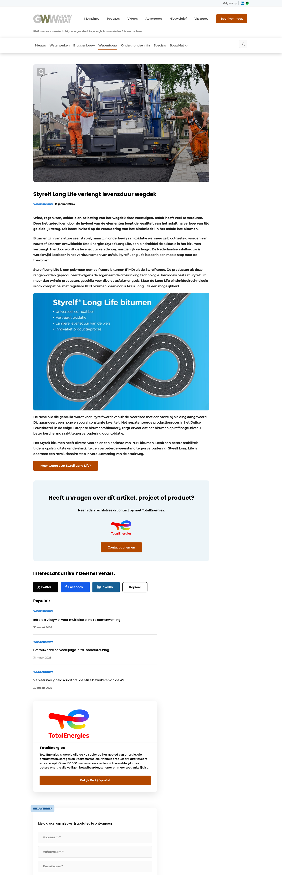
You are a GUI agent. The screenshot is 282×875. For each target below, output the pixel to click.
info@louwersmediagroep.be (225, 820)
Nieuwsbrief (185, 17)
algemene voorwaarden (217, 346)
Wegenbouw (113, 34)
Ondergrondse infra (144, 34)
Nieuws (38, 34)
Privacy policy (240, 865)
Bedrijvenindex (234, 17)
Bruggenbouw (87, 34)
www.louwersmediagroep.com (227, 840)
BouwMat (190, 34)
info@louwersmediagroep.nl (225, 761)
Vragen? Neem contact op (216, 697)
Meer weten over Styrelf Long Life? (65, 439)
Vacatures (206, 17)
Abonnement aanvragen (104, 748)
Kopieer (137, 563)
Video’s (144, 17)
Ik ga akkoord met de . (217, 343)
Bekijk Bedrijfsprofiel (219, 240)
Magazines (107, 17)
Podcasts (127, 17)
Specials (171, 34)
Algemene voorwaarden (213, 865)
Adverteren (163, 17)
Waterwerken (60, 34)
